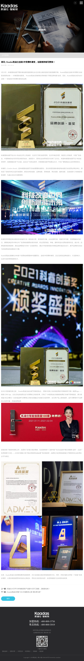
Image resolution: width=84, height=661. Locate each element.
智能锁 (35, 651)
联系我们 (28, 651)
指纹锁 (41, 651)
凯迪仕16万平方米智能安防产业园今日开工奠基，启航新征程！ (28, 589)
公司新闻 (5, 55)
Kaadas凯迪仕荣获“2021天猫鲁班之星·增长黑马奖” (24, 592)
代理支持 (20, 651)
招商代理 (12, 651)
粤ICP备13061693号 (43, 657)
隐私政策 (4, 651)
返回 (8, 598)
